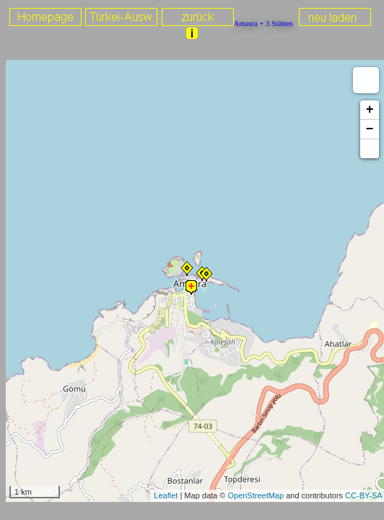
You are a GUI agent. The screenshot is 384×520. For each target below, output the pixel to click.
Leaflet (166, 495)
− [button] (370, 129)
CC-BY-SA (364, 495)
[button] (369, 148)
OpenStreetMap (255, 495)
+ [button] (370, 109)
